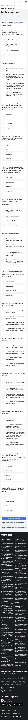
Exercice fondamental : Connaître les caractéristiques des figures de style (21, 612)
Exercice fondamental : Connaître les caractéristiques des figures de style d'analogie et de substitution (7, 626)
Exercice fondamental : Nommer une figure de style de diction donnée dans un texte (21, 593)
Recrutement (16, 713)
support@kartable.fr (9, 688)
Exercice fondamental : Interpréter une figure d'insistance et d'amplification (7, 572)
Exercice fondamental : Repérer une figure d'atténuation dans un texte (7, 613)
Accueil (3, 5)
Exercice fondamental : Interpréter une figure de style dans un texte (21, 631)
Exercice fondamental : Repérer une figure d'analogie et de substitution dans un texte (7, 643)
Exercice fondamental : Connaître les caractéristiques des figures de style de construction (7, 658)
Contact (3, 710)
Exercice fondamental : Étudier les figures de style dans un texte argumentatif (21, 663)
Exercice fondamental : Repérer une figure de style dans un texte (21, 625)
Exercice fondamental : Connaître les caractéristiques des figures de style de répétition (7, 579)
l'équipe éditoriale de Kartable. (19, 22)
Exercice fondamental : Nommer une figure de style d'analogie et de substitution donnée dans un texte (7, 635)
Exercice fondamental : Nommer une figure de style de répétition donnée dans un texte (7, 587)
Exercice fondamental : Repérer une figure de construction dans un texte (21, 545)
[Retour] (2, 2)
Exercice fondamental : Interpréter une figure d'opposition (21, 579)
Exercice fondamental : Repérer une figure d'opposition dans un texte (21, 573)
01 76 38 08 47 (20, 2)
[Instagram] (20, 716)
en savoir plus (23, 524)
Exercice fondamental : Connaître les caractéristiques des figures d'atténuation (7, 606)
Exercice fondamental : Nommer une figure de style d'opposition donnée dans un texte (21, 566)
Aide (9, 710)
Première (9, 5)
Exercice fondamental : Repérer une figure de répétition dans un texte (7, 594)
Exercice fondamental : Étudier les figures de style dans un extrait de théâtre (21, 649)
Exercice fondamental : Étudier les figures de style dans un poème (21, 643)
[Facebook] (13, 716)
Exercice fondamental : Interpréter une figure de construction (21, 552)
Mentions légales (5, 713)
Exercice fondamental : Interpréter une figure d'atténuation (7, 619)
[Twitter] (17, 716)
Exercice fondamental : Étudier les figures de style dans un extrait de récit (21, 656)
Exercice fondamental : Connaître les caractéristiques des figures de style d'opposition (21, 558)
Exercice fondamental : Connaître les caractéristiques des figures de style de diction (21, 585)
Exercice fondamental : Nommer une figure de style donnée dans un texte (21, 619)
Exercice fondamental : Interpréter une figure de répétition (7, 600)
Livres (14, 710)
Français (16, 5)
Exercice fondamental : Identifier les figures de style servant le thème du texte (21, 637)
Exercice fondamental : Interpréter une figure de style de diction (21, 606)
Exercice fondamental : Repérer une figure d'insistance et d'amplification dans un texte (7, 564)
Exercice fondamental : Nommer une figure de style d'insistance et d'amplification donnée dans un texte (7, 555)
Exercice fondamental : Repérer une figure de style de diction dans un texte (21, 600)
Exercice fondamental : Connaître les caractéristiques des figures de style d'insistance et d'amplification (7, 547)
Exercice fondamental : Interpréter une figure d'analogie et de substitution (7, 651)
